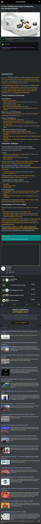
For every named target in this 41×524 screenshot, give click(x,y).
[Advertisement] (20, 61)
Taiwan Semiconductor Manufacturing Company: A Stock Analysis (20, 446)
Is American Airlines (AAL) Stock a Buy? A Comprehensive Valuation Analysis (20, 356)
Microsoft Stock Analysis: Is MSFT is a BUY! (13, 512)
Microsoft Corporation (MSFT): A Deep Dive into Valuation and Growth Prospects (18, 380)
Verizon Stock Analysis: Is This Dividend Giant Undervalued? (18, 403)
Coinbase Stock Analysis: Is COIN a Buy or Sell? (14, 425)
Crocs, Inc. (8, 268)
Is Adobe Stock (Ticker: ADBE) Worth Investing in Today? (17, 501)
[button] (38, 521)
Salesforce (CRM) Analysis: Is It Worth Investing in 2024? (17, 477)
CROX (7, 267)
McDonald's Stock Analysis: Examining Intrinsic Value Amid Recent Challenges (20, 489)
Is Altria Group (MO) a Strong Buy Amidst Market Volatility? (17, 414)
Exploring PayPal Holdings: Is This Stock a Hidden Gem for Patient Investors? (20, 457)
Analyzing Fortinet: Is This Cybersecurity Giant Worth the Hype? (19, 436)
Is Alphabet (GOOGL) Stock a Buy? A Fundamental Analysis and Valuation (19, 332)
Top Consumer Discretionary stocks (17, 239)
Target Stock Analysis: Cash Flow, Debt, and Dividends (16, 468)
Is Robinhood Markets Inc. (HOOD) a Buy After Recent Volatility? (19, 367)
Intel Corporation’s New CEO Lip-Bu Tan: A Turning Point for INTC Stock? (19, 392)
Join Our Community (20, 323)
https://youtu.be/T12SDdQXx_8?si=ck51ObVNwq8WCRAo (18, 230)
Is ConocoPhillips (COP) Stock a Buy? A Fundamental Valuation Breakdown (19, 343)
